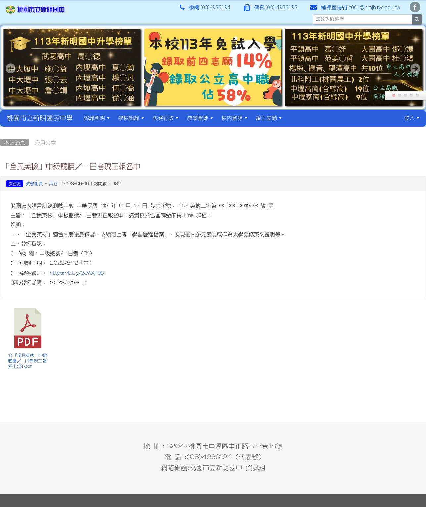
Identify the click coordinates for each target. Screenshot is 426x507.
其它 (53, 183)
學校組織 (131, 117)
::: (291, 117)
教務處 (15, 184)
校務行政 (165, 117)
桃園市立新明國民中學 (40, 117)
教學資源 (200, 117)
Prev (11, 68)
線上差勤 (269, 117)
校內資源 (234, 117)
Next (415, 68)
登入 (411, 117)
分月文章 (45, 142)
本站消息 (14, 142)
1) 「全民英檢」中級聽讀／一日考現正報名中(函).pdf (27, 360)
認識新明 (97, 117)
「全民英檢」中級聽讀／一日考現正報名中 (71, 166)
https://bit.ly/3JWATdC (77, 272)
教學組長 (34, 183)
